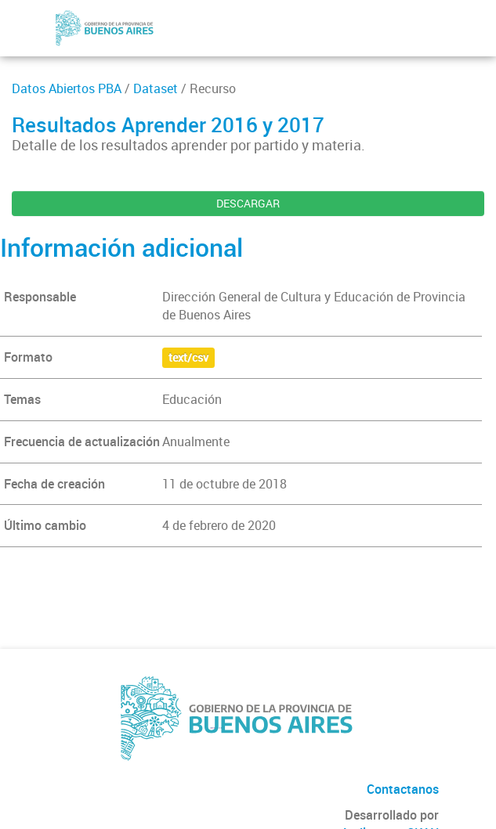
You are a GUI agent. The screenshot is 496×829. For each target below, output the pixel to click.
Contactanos (403, 789)
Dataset (155, 88)
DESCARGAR (248, 203)
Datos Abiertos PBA (66, 88)
